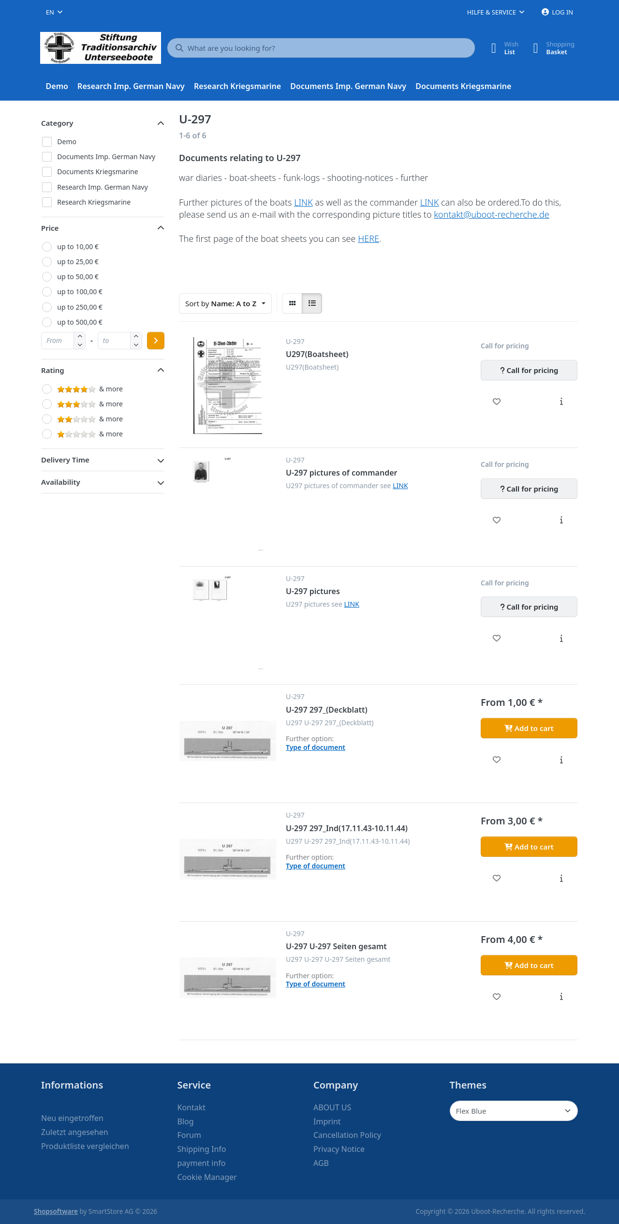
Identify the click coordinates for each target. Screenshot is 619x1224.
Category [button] (57, 123)
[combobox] (54, 12)
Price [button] (50, 228)
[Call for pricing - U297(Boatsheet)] (529, 370)
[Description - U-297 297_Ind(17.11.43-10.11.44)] (561, 878)
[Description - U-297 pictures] (561, 638)
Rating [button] (52, 370)
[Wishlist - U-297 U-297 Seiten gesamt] (497, 996)
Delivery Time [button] (65, 459)
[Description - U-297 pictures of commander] (561, 520)
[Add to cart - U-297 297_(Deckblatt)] (529, 728)
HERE (368, 238)
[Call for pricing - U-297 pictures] (529, 607)
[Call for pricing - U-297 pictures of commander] (529, 488)
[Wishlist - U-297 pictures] (497, 638)
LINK (303, 202)
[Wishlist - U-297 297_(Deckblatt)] (497, 759)
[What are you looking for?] (321, 48)
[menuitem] (57, 86)
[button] (79, 345)
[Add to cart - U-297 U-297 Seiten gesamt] (529, 965)
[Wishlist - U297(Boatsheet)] (497, 401)
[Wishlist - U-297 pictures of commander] (497, 520)
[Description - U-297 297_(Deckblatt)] (561, 759)
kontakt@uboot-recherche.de (491, 214)
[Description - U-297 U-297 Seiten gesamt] (561, 996)
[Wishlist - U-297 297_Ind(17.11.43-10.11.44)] (497, 878)
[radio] (292, 303)
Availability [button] (60, 482)
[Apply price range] (155, 340)
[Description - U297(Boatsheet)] (561, 401)
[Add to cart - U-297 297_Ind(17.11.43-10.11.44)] (529, 846)
